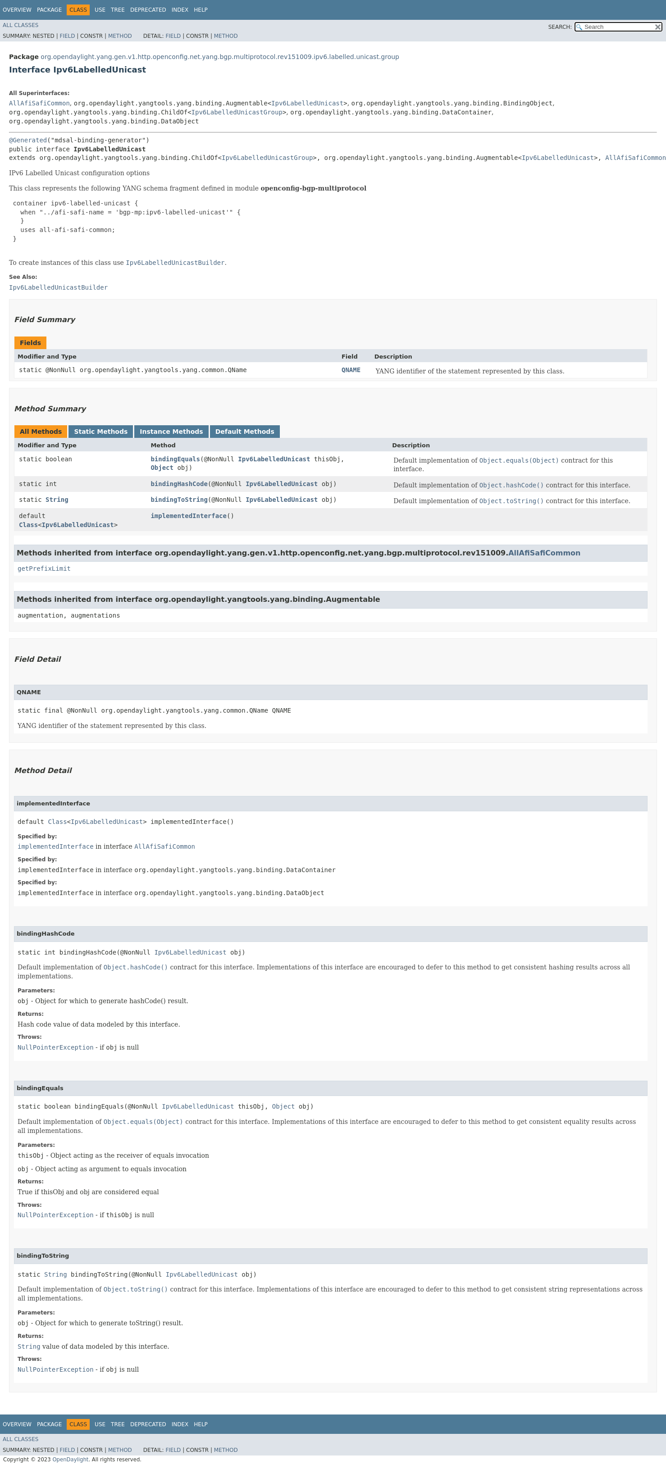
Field (67, 36)
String (57, 499)
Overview (17, 10)
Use (100, 10)
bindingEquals (175, 459)
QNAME (351, 369)
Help (201, 10)
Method (120, 36)
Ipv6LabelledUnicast (307, 103)
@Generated (28, 140)
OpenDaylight (70, 1459)
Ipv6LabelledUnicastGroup (237, 112)
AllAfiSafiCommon (39, 103)
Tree (118, 10)
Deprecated (148, 10)
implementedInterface (189, 515)
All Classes (20, 25)
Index (180, 10)
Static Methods (101, 431)
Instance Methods (171, 431)
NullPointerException (56, 1047)
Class (28, 524)
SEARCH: (560, 27)
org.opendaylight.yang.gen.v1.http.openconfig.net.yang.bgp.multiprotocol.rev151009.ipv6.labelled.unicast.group (220, 56)
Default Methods (244, 431)
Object (162, 467)
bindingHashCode (179, 483)
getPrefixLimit (44, 568)
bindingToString (179, 499)
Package (49, 10)
